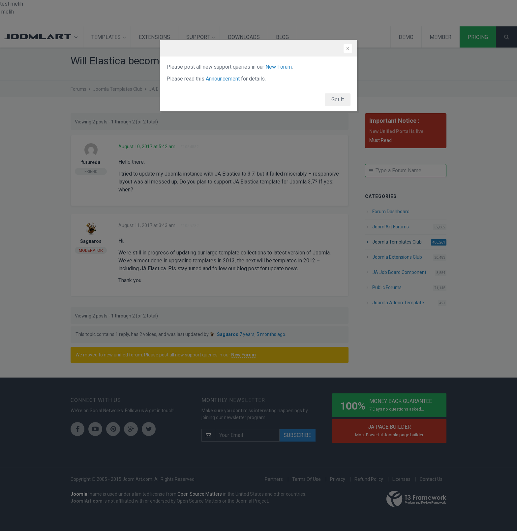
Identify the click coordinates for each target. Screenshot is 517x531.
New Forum (278, 67)
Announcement (223, 79)
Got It (337, 99)
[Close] (348, 48)
